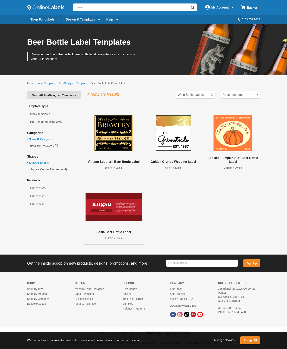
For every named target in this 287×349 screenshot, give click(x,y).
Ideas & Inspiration (86, 303)
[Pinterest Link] (194, 314)
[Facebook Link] (173, 314)
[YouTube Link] (200, 314)
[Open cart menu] (249, 7)
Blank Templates (40, 114)
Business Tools (84, 298)
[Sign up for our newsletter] (202, 263)
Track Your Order (133, 298)
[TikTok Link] (187, 314)
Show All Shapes (38, 162)
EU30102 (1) (38, 204)
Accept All (250, 340)
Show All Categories (40, 139)
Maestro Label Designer (89, 289)
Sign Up (251, 263)
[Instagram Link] (180, 314)
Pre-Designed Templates (74, 83)
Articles (127, 293)
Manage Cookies (224, 340)
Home (30, 83)
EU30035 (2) (38, 188)
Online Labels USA (181, 298)
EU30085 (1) (38, 196)
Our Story (176, 289)
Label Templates (47, 83)
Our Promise (178, 293)
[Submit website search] (192, 7)
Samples (128, 303)
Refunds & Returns (134, 308)
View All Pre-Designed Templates (54, 95)
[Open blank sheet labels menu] (45, 19)
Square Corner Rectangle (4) (48, 169)
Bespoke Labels (36, 303)
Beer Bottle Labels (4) (44, 145)
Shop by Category (38, 298)
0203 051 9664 (249, 19)
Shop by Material (37, 293)
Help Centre (130, 289)
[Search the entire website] (135, 7)
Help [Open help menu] (112, 19)
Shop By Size (35, 289)
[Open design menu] (83, 19)
